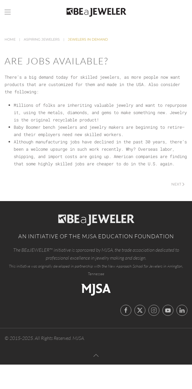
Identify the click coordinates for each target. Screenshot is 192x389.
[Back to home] (96, 12)
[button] (8, 12)
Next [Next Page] (177, 184)
